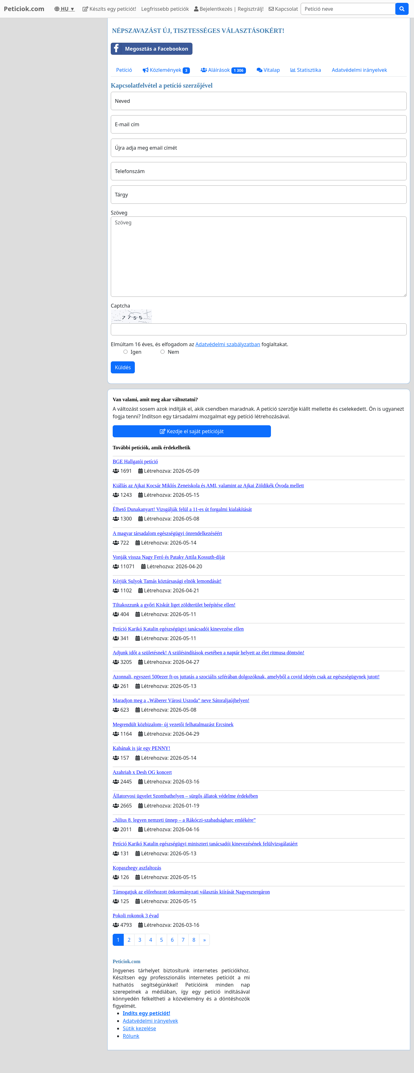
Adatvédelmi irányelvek (359, 69)
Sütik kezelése (139, 1028)
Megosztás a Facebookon (149, 48)
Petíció (124, 69)
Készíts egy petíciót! (109, 8)
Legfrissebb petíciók (165, 8)
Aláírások (223, 70)
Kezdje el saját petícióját (192, 431)
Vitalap (268, 69)
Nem (173, 351)
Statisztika (306, 69)
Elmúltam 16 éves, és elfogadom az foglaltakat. (199, 344)
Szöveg (119, 212)
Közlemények (166, 70)
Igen (136, 351)
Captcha (120, 305)
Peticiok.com (24, 8)
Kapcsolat (283, 8)
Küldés (123, 367)
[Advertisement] (51, 113)
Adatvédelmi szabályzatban (228, 344)
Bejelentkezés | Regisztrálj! (229, 8)
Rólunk (131, 1035)
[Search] (348, 9)
